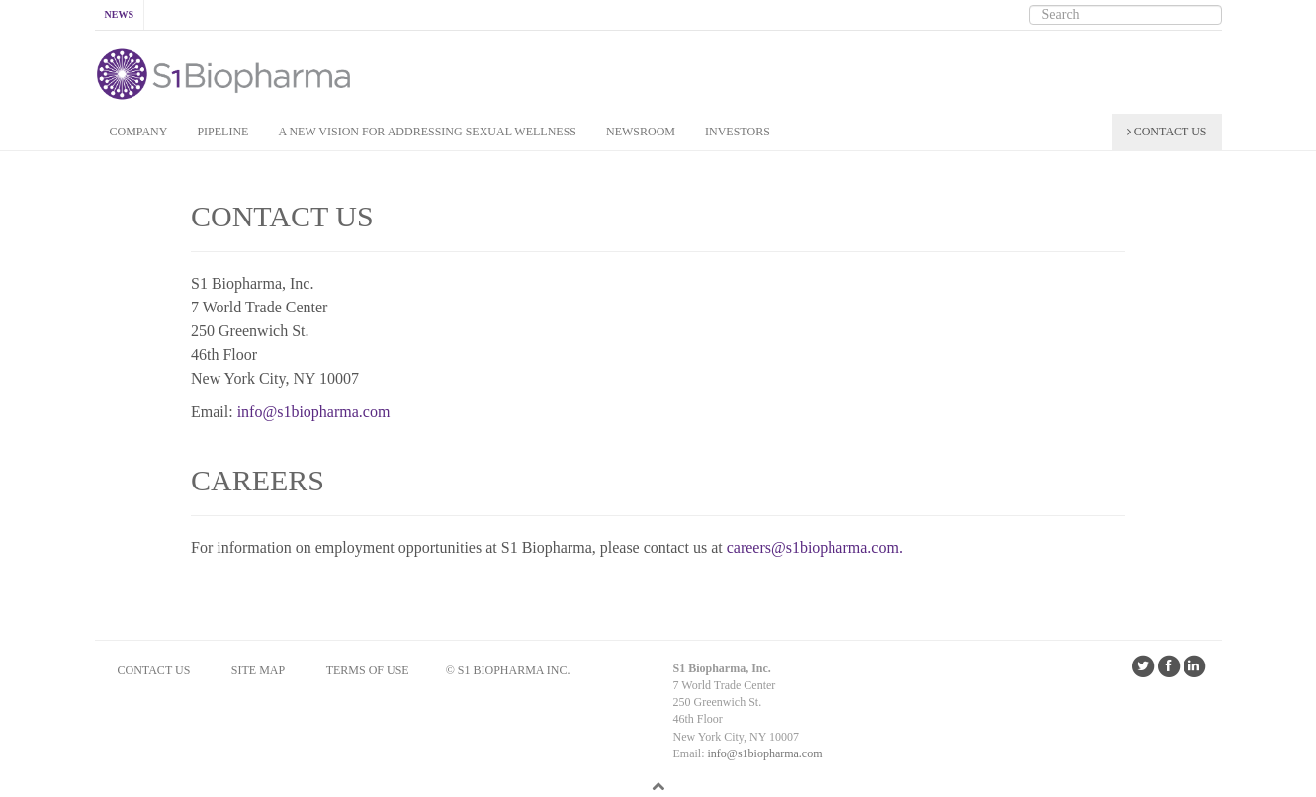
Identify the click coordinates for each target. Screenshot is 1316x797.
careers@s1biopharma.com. (815, 547)
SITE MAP (258, 670)
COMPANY (139, 131)
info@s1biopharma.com (314, 411)
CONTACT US (1167, 131)
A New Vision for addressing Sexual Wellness (427, 131)
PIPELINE (222, 131)
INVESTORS (737, 131)
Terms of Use (367, 670)
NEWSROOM (640, 131)
